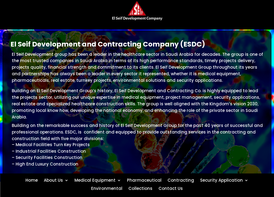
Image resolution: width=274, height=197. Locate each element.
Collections (140, 188)
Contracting (181, 179)
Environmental (106, 188)
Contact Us (170, 188)
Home (31, 179)
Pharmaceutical (144, 179)
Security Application (221, 179)
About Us (53, 179)
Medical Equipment (95, 179)
